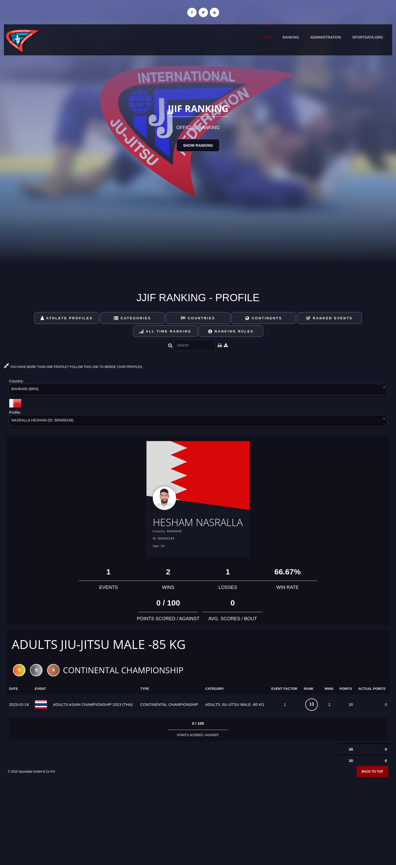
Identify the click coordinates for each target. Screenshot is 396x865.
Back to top (372, 788)
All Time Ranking (165, 331)
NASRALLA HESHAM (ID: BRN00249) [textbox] (42, 420)
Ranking (291, 37)
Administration (325, 37)
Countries (198, 318)
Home (265, 37)
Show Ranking (198, 145)
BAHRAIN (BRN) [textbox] (25, 389)
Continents (263, 318)
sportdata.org (367, 37)
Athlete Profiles (67, 318)
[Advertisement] (198, 827)
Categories (132, 318)
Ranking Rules (231, 331)
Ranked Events (329, 318)
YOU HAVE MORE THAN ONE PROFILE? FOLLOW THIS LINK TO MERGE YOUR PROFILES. (73, 367)
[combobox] (198, 390)
